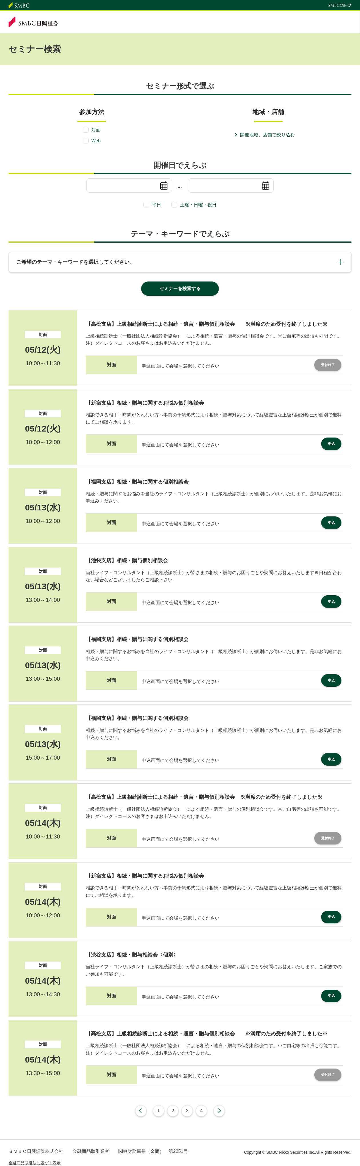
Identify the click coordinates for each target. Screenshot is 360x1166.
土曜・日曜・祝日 (198, 204)
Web (96, 140)
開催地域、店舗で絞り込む (267, 134)
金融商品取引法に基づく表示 (35, 1163)
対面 (96, 129)
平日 (156, 204)
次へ (219, 1111)
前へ (141, 1111)
